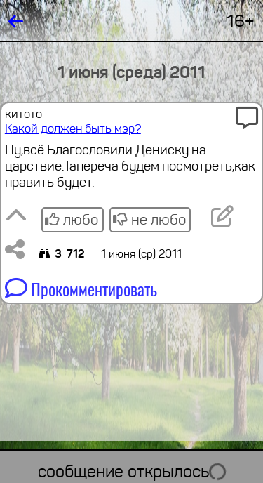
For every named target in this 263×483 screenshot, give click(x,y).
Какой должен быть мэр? (73, 128)
